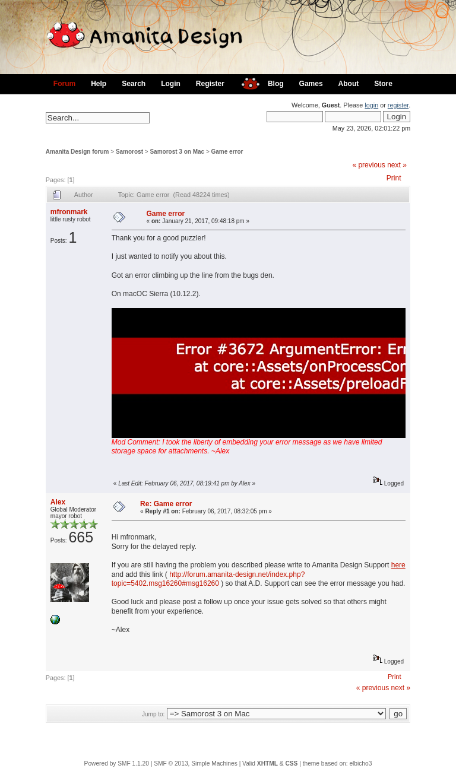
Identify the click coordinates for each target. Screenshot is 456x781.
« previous (368, 165)
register (398, 105)
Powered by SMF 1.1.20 (116, 763)
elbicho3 (360, 763)
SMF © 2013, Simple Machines (196, 763)
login (371, 105)
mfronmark (69, 212)
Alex (57, 502)
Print (394, 178)
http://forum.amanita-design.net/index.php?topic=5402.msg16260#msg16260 (208, 579)
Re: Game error (166, 504)
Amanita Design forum (77, 151)
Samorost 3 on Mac (177, 151)
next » (397, 165)
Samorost (129, 151)
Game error (227, 151)
